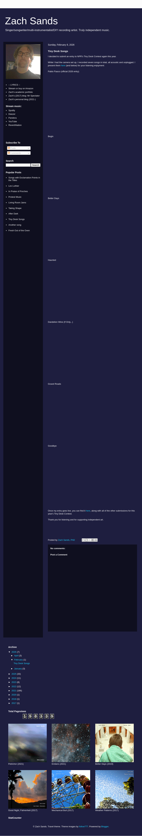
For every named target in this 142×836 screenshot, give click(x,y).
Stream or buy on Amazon (20, 88)
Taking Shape (14, 208)
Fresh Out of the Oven (19, 230)
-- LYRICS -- (14, 85)
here (63, 65)
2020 (14, 694)
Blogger (104, 826)
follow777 (83, 826)
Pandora (12, 118)
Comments (14, 153)
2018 (14, 699)
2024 (14, 678)
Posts (12, 148)
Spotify (11, 110)
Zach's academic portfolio (20, 92)
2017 (14, 703)
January (18, 668)
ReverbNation (15, 125)
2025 (14, 674)
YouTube (12, 121)
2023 (14, 682)
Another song (14, 225)
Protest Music (14, 197)
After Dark (13, 213)
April (16, 655)
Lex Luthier (13, 186)
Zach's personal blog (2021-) (22, 99)
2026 (14, 652)
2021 (14, 690)
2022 (14, 686)
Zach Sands (31, 20)
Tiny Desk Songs (16, 219)
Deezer (11, 114)
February (18, 659)
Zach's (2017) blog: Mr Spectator (24, 95)
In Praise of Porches (18, 191)
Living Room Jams (17, 202)
